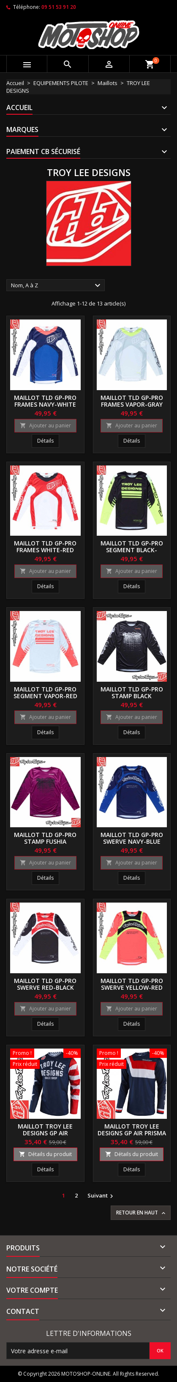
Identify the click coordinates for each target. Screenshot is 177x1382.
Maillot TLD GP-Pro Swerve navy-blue (132, 838)
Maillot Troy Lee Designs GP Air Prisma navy (132, 1133)
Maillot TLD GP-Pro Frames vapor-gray (132, 401)
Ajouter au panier (45, 425)
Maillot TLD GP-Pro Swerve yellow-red (132, 984)
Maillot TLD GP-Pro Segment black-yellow (132, 550)
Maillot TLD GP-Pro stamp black (132, 692)
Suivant (101, 1196)
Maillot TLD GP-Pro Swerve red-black (45, 984)
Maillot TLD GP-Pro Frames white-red (45, 546)
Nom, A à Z (57, 286)
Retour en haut (141, 1213)
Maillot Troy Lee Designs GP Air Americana (45, 1133)
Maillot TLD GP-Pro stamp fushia (45, 838)
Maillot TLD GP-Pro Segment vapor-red (45, 692)
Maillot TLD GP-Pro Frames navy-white (45, 401)
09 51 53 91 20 (58, 7)
